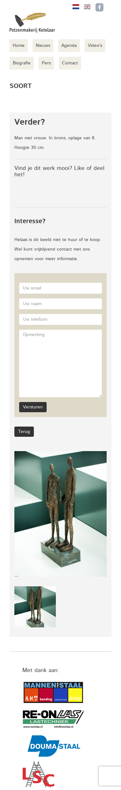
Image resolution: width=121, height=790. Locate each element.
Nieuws (43, 45)
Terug (24, 431)
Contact (70, 63)
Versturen (33, 407)
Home (19, 45)
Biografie (22, 63)
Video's (95, 45)
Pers (46, 63)
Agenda (69, 45)
